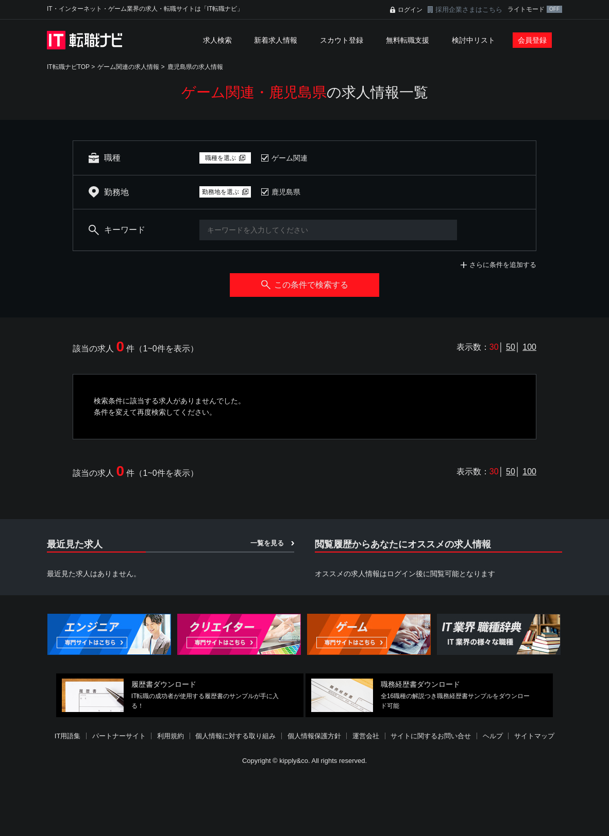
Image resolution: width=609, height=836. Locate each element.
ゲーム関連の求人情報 (128, 66)
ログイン (410, 9)
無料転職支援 (407, 40)
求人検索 (217, 40)
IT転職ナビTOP (68, 66)
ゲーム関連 (290, 158)
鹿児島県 (286, 192)
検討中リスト (473, 40)
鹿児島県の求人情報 (195, 66)
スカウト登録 (341, 40)
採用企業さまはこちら (468, 9)
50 (510, 347)
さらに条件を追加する (502, 264)
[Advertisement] (304, 802)
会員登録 (532, 40)
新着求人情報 (275, 40)
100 (529, 347)
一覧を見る (267, 543)
